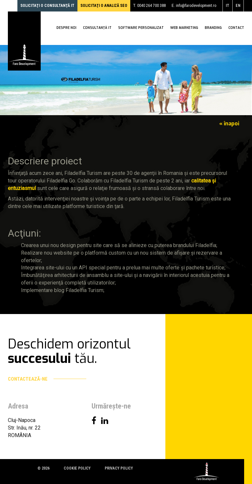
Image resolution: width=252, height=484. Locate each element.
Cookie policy (77, 468)
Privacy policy (119, 468)
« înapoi (229, 123)
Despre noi (66, 29)
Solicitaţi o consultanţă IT (47, 5)
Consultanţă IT (97, 29)
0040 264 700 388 (151, 6)
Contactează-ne (47, 379)
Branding (213, 29)
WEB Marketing (184, 29)
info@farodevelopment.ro (196, 6)
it (227, 5)
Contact (236, 29)
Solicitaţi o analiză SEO (103, 5)
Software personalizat (141, 29)
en (238, 5)
